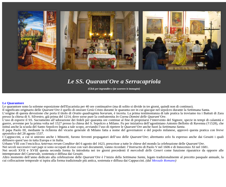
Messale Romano (163, 160)
